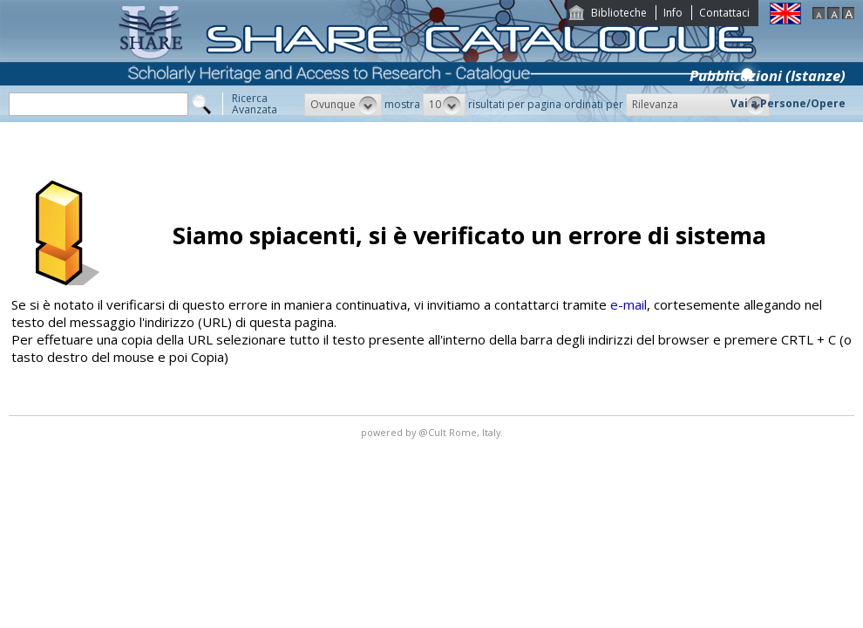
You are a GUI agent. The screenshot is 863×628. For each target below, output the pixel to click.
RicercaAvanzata (254, 103)
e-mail (628, 304)
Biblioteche (619, 12)
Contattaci (724, 12)
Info (673, 12)
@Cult (433, 432)
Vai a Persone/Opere (788, 103)
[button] (343, 104)
